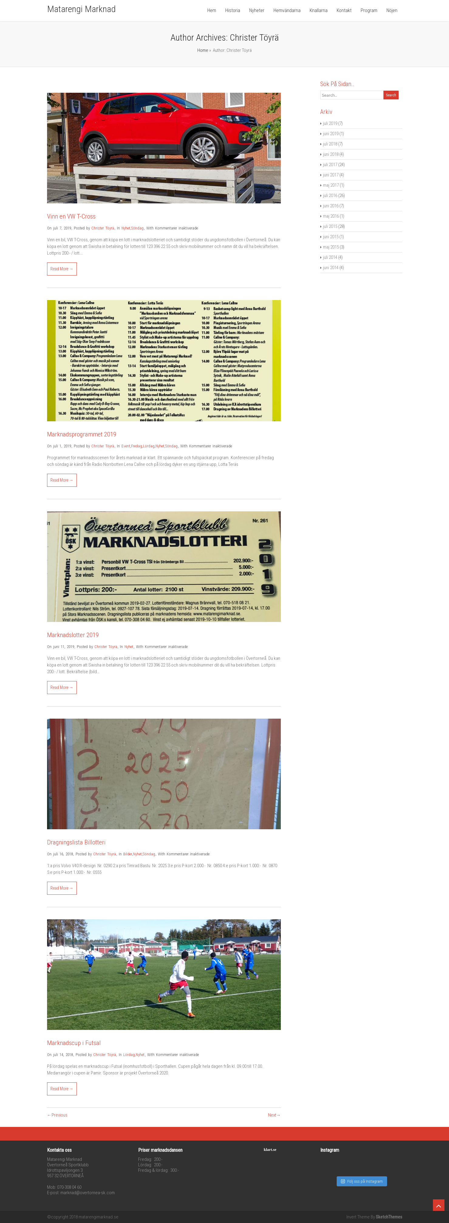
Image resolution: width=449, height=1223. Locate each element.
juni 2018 (330, 154)
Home (202, 50)
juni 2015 (330, 236)
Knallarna (319, 10)
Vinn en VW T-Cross (71, 216)
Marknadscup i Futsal (74, 1043)
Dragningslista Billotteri (76, 842)
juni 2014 (330, 267)
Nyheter (256, 10)
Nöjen (391, 10)
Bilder (127, 854)
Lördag (149, 446)
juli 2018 (330, 144)
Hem (211, 10)
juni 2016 (330, 206)
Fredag (136, 446)
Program (369, 10)
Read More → (61, 268)
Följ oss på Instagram (362, 1175)
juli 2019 (330, 123)
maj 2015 (331, 247)
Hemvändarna (287, 10)
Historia (232, 10)
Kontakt (344, 10)
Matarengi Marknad (81, 9)
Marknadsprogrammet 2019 (81, 434)
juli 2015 (330, 226)
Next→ (274, 1115)
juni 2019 (330, 133)
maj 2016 (331, 216)
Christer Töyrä (102, 228)
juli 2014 (330, 257)
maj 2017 (331, 185)
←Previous (57, 1115)
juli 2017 (330, 164)
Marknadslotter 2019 (73, 635)
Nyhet (125, 228)
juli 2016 (330, 195)
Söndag (137, 228)
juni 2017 (330, 175)
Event (125, 446)
